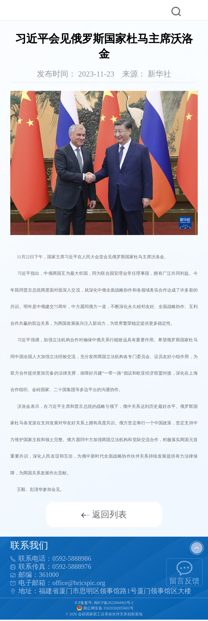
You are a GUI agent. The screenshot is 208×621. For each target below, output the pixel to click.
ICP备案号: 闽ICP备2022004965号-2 (104, 603)
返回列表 (104, 514)
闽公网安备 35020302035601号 (105, 608)
